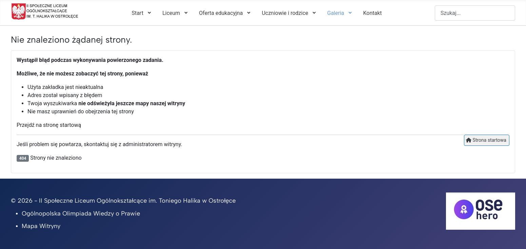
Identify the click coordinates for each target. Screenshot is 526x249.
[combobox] (475, 13)
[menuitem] (140, 13)
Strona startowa (486, 140)
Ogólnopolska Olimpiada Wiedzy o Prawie (81, 213)
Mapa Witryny (41, 226)
